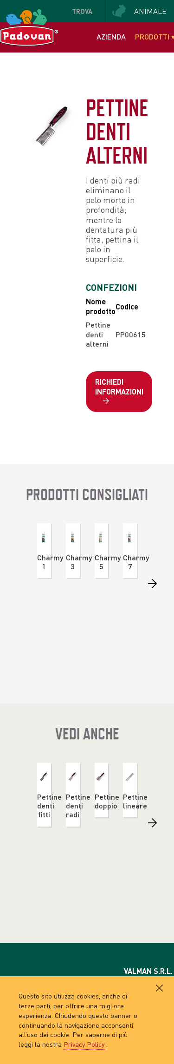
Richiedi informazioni (119, 392)
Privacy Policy (85, 1044)
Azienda (111, 36)
